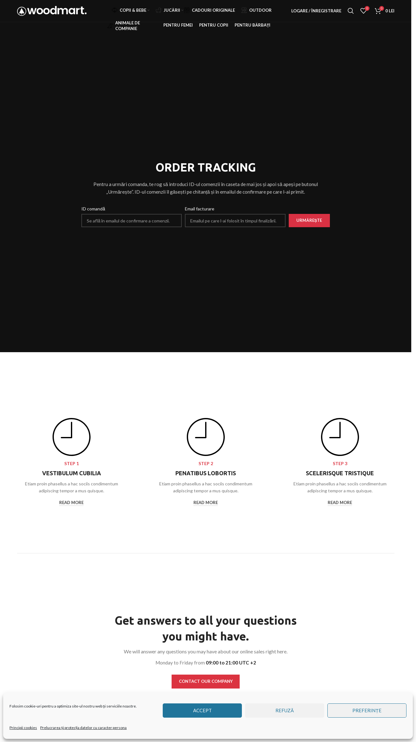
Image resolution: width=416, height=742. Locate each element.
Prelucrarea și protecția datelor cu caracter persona (83, 727)
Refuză (284, 710)
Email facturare (199, 208)
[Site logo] (52, 16)
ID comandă (93, 208)
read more (71, 502)
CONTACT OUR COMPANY (206, 681)
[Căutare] (350, 16)
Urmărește (309, 220)
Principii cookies (23, 727)
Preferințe (366, 710)
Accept (202, 710)
